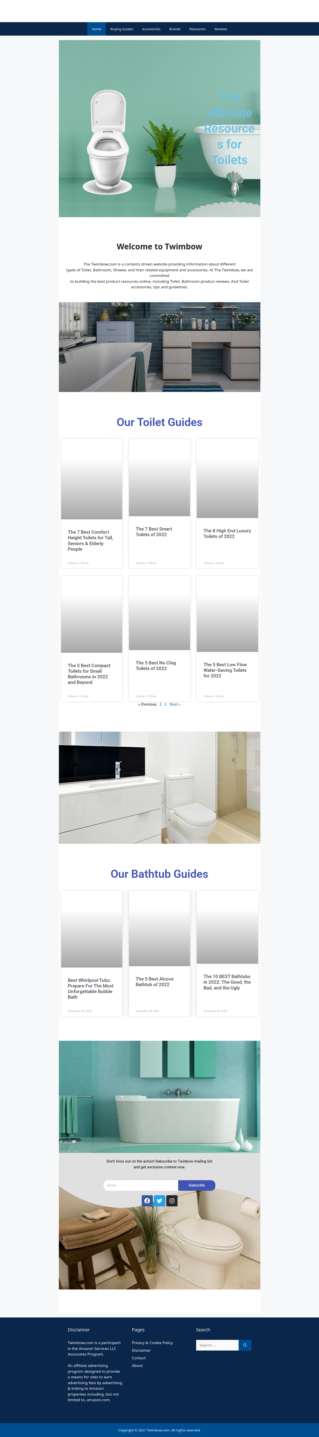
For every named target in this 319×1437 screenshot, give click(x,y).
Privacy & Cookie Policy (152, 1342)
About (137, 1365)
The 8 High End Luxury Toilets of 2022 (227, 533)
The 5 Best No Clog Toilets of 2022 (156, 665)
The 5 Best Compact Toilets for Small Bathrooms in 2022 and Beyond (89, 674)
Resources (197, 29)
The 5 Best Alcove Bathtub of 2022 (154, 981)
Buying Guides (121, 29)
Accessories (151, 29)
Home (96, 29)
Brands (175, 29)
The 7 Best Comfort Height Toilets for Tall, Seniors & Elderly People (90, 540)
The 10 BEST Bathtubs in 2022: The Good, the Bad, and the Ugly (227, 982)
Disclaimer (141, 1350)
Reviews (220, 29)
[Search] (245, 1345)
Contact (139, 1357)
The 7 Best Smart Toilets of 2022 (154, 531)
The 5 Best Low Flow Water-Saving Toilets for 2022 (225, 670)
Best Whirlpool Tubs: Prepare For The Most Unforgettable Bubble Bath (90, 989)
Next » (175, 704)
